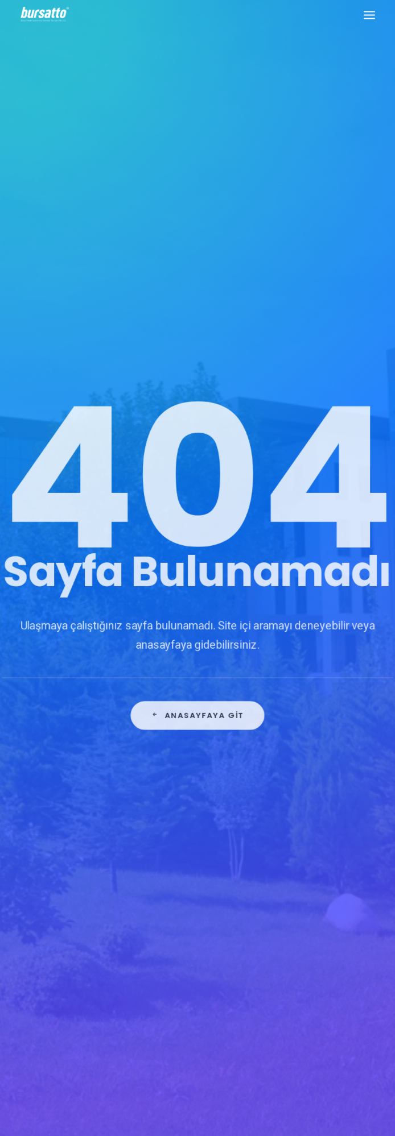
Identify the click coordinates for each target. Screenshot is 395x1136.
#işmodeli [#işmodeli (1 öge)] (290, 808)
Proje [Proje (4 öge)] (334, 938)
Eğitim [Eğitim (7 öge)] (284, 922)
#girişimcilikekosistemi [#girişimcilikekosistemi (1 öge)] (314, 792)
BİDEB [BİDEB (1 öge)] (352, 889)
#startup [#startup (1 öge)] (290, 856)
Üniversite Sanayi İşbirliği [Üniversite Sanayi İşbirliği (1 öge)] (318, 971)
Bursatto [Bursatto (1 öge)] (314, 889)
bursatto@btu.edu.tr (57, 902)
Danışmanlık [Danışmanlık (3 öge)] (343, 905)
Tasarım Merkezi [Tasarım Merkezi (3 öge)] (339, 955)
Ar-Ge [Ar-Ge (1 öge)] (283, 872)
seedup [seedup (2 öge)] (286, 955)
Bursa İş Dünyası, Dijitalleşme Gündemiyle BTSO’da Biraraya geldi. (190, 790)
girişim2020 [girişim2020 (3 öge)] (325, 922)
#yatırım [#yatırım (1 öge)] (333, 856)
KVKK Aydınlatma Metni (197, 1067)
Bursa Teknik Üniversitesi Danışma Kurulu (192, 826)
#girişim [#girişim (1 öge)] (322, 776)
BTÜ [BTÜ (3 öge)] (280, 889)
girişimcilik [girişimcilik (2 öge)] (293, 938)
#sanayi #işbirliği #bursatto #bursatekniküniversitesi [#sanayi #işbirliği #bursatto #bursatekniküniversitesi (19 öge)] (318, 832)
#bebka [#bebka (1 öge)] (285, 776)
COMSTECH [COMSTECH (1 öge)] (292, 905)
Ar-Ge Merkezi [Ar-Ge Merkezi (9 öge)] (328, 872)
